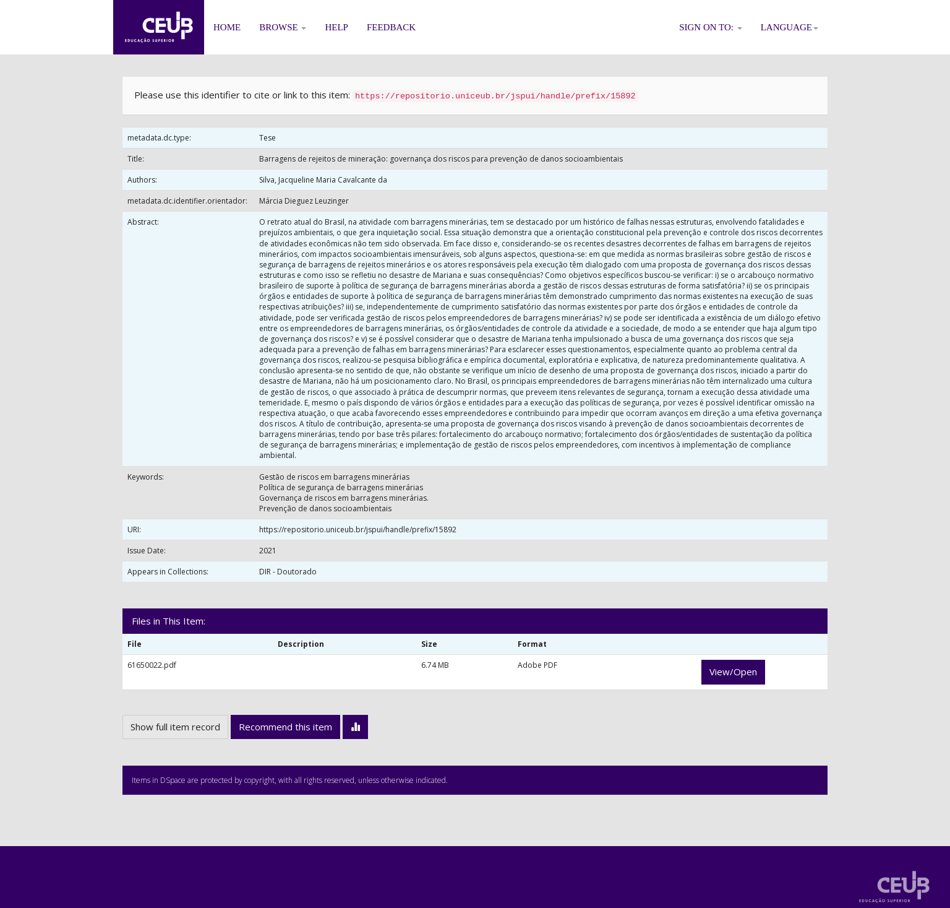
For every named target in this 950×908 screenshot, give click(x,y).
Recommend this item (285, 726)
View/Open (733, 671)
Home (227, 27)
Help (336, 27)
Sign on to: (710, 27)
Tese (267, 137)
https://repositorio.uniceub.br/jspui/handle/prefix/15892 (357, 529)
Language (789, 27)
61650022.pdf (151, 665)
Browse (282, 27)
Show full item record (175, 726)
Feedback (391, 27)
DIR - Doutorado (288, 571)
